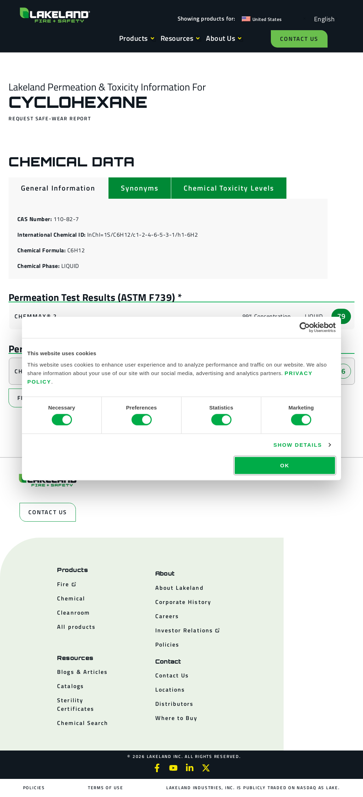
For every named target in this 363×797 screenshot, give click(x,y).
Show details (297, 445)
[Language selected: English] (323, 18)
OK (284, 465)
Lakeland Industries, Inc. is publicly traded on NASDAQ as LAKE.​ (253, 787)
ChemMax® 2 (36, 316)
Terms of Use (105, 787)
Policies (34, 787)
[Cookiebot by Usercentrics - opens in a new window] (305, 327)
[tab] (58, 188)
